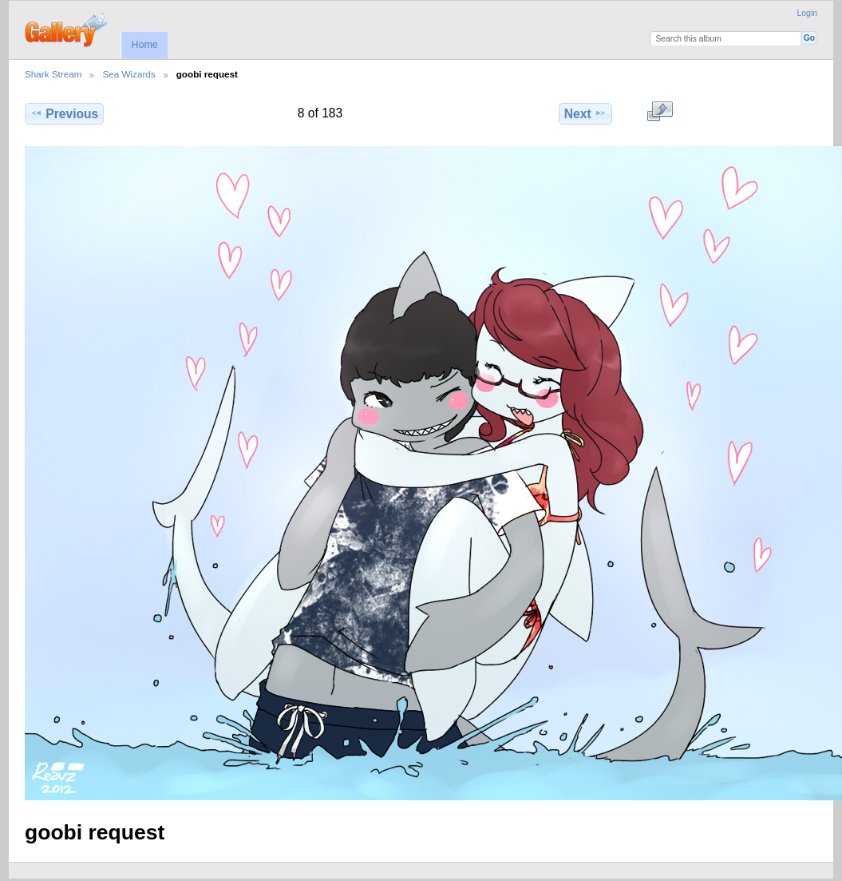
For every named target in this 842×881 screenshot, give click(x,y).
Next (585, 113)
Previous (64, 113)
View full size (659, 112)
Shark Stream (53, 74)
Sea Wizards (128, 74)
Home (144, 44)
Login (807, 13)
